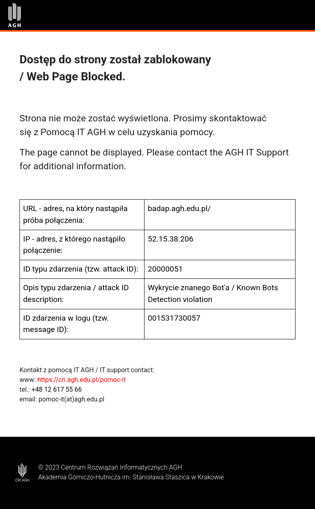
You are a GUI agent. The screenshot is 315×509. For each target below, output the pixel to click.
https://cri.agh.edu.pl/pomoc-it (81, 380)
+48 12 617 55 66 (57, 389)
